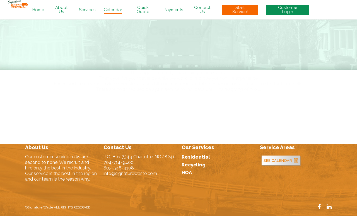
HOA (187, 172)
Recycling (194, 165)
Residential (196, 157)
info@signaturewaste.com (130, 173)
